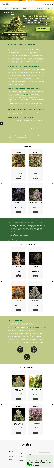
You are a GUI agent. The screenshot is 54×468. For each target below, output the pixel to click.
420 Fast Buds (13, 333)
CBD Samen (32, 8)
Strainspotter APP (21, 456)
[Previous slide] (2, 183)
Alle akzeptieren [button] (29, 465)
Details (18, 178)
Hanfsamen (7, 8)
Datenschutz (20, 457)
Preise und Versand (11, 455)
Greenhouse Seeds (39, 333)
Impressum (10, 459)
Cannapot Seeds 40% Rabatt (30, 0)
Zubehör (47, 8)
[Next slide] (52, 183)
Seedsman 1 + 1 (21, 0)
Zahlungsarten (11, 456)
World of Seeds (25, 334)
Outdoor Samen (24, 8)
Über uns (10, 453)
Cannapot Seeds (27, 99)
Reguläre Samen (40, 8)
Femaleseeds (31, 333)
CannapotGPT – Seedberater (21, 461)
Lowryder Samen (15, 8)
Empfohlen (20, 453)
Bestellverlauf (31, 454)
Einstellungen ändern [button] (36, 465)
